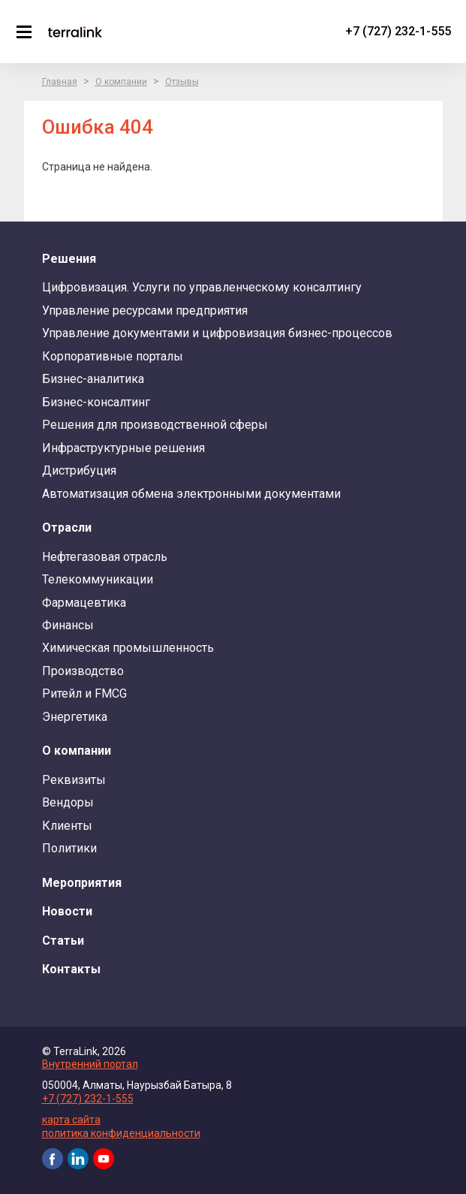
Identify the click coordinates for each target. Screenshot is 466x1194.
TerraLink (75, 31)
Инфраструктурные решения (123, 448)
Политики (69, 848)
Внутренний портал (90, 1064)
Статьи (63, 940)
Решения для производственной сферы (155, 425)
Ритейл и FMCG (84, 693)
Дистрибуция (79, 470)
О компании (121, 82)
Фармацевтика (84, 602)
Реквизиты (74, 780)
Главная (59, 82)
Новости (67, 911)
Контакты (71, 969)
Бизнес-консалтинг (96, 402)
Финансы (68, 625)
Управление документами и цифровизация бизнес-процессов (217, 333)
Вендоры (68, 802)
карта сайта (71, 1120)
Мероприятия (82, 883)
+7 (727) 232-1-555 (398, 31)
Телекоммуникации (97, 579)
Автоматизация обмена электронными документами (191, 494)
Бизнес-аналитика (93, 379)
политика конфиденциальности (121, 1133)
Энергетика (74, 717)
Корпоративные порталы (112, 356)
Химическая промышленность (128, 648)
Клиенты (67, 826)
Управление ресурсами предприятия (145, 310)
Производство (83, 671)
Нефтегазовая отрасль (104, 557)
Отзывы (182, 82)
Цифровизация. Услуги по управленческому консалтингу (202, 287)
